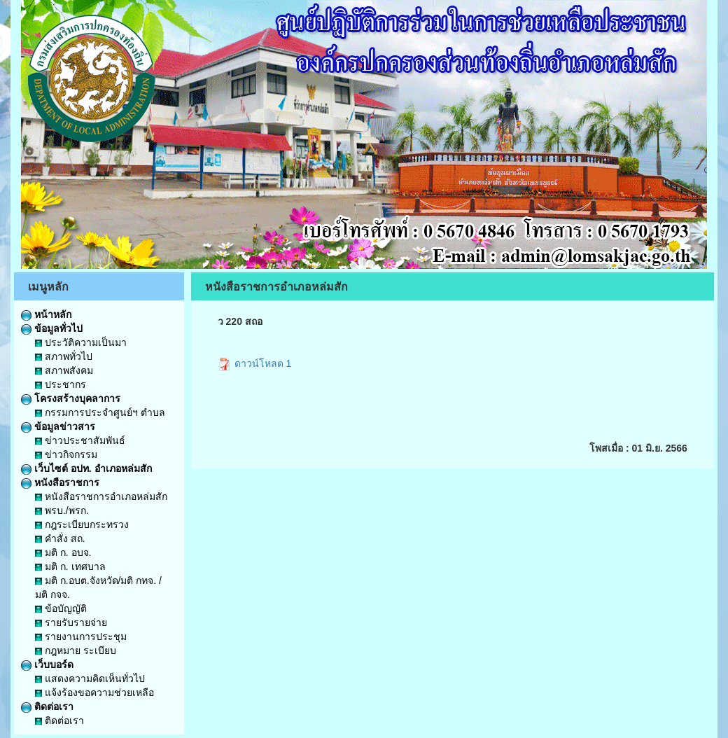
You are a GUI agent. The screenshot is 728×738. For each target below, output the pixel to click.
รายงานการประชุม (81, 636)
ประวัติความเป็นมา (81, 342)
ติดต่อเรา (47, 706)
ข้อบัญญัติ (61, 608)
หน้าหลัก (46, 314)
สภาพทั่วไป (63, 356)
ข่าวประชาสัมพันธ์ (80, 440)
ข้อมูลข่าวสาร (58, 426)
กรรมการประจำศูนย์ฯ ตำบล (100, 412)
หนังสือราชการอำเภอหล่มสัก (101, 496)
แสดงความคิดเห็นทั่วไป (90, 678)
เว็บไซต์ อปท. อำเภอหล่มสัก (86, 468)
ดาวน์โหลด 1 (255, 363)
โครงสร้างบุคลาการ (70, 398)
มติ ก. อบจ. (63, 552)
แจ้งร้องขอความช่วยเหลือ (94, 692)
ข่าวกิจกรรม (66, 454)
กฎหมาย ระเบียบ (75, 650)
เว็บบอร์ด (47, 664)
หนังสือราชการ (60, 482)
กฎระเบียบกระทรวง (82, 524)
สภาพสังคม (64, 370)
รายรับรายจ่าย (71, 622)
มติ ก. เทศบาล (70, 566)
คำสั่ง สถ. (60, 538)
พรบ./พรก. (62, 510)
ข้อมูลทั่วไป (52, 328)
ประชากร (60, 384)
